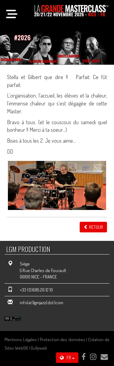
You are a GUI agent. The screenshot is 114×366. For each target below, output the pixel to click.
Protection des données (62, 339)
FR (67, 358)
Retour (93, 227)
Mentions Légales (21, 339)
